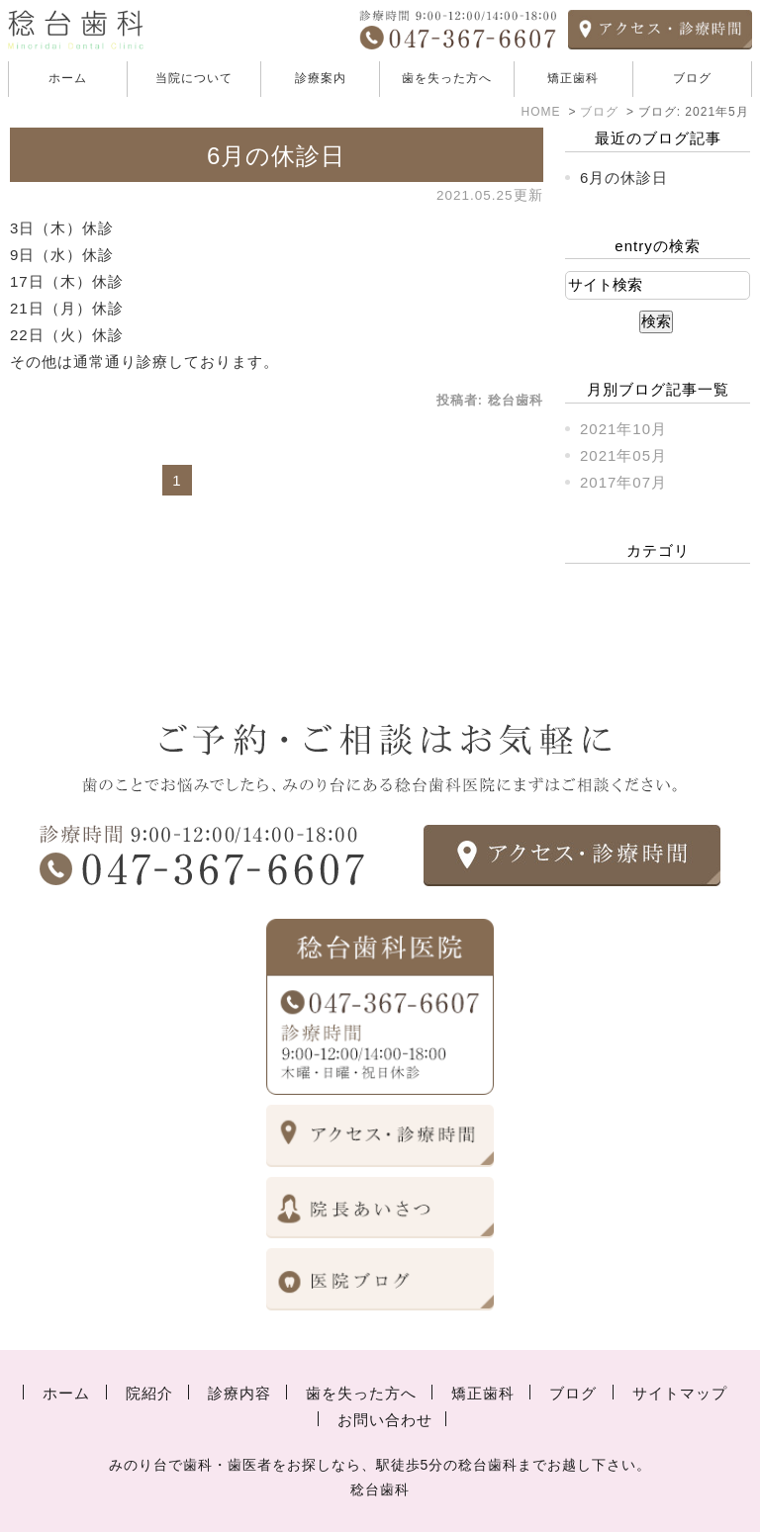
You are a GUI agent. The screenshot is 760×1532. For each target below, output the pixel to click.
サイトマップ (679, 1393)
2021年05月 (623, 455)
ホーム (67, 78)
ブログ (692, 78)
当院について (194, 78)
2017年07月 (623, 482)
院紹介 (149, 1393)
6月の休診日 (276, 155)
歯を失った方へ (447, 78)
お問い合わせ (384, 1419)
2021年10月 (623, 428)
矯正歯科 (573, 78)
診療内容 (239, 1393)
